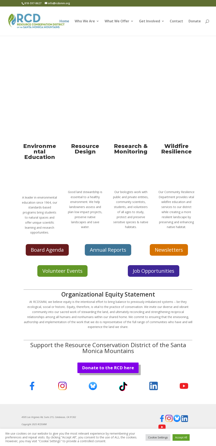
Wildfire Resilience (176, 149)
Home (64, 21)
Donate (195, 21)
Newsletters (169, 249)
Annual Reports (108, 249)
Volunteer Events (62, 270)
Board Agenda (47, 249)
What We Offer (117, 21)
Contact (176, 21)
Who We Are (85, 21)
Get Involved (149, 21)
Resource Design (85, 149)
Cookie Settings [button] (158, 437)
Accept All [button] (181, 437)
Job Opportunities (153, 270)
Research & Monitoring (131, 149)
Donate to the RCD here (108, 368)
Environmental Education (39, 151)
